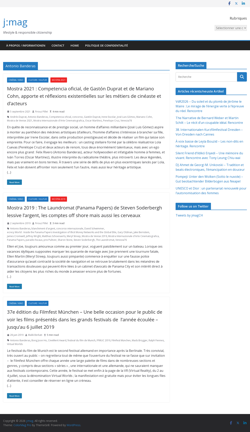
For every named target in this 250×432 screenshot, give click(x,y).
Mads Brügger (139, 340)
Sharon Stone (65, 240)
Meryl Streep (74, 236)
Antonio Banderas (38, 117)
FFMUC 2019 (103, 340)
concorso (77, 117)
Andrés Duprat (18, 117)
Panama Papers (15, 240)
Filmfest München (121, 340)
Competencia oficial (60, 117)
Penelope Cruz (111, 120)
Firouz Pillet (41, 111)
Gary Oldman (125, 232)
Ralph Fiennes (156, 340)
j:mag (15, 21)
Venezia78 (126, 120)
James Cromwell (16, 236)
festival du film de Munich (82, 340)
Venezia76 (121, 240)
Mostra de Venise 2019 (94, 236)
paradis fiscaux (34, 240)
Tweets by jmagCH (189, 215)
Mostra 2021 (58, 80)
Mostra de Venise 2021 (19, 120)
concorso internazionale (69, 228)
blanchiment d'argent (43, 228)
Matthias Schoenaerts (54, 236)
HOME (75, 45)
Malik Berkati (35, 335)
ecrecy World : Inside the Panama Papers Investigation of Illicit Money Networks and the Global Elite (61, 232)
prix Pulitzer (50, 240)
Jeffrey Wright (33, 236)
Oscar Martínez (93, 120)
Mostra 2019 (58, 199)
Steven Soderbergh (84, 240)
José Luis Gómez (126, 117)
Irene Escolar (109, 117)
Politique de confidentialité (106, 45)
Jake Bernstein (141, 232)
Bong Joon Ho (39, 340)
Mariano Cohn (144, 117)
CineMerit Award (57, 340)
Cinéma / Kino (16, 80)
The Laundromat (105, 240)
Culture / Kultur (37, 80)
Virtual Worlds (15, 344)
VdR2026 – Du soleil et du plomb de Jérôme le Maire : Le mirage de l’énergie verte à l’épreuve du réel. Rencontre (210, 106)
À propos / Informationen (25, 45)
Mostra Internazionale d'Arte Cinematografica (58, 120)
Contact (58, 45)
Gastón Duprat (92, 117)
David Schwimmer (94, 228)
